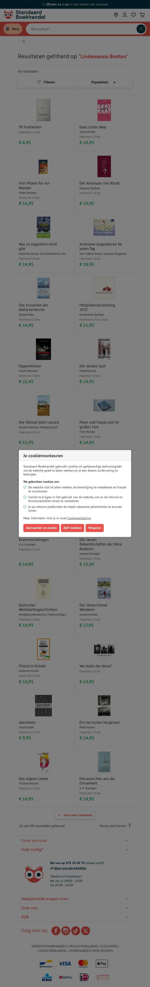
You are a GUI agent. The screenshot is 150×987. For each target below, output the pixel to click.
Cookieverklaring (79, 518)
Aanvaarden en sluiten (41, 528)
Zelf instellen (73, 528)
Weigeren (94, 528)
